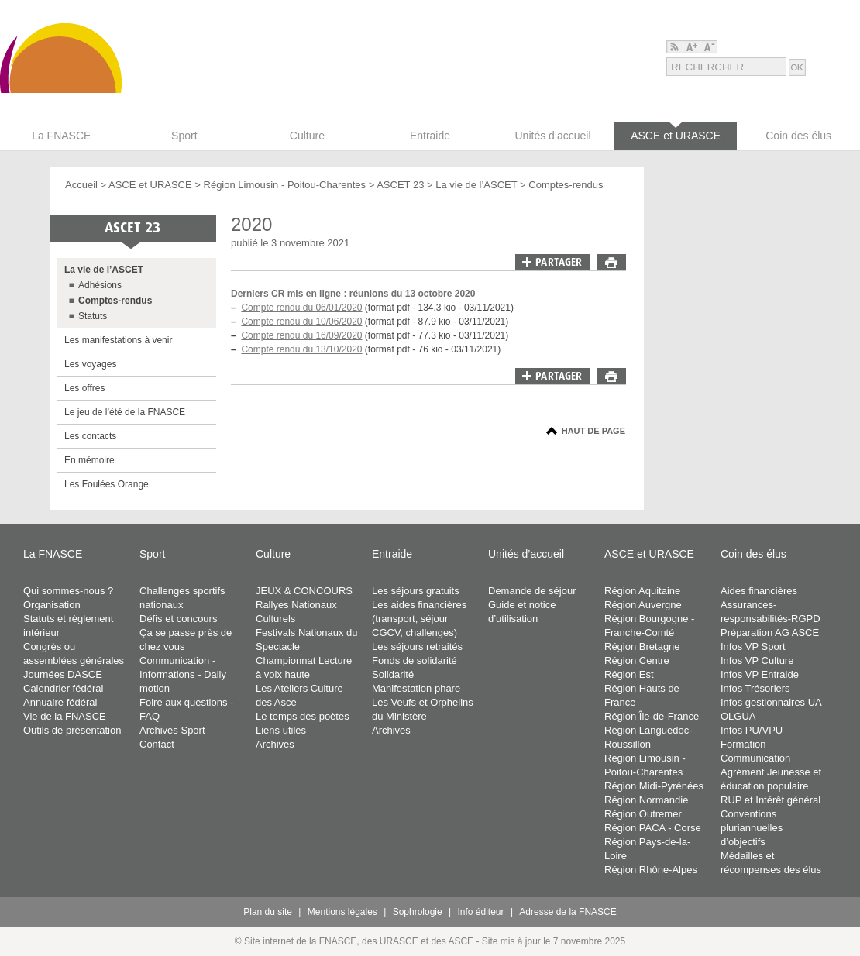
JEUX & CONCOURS (304, 591)
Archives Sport (172, 730)
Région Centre (636, 660)
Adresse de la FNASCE (567, 911)
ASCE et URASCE (150, 185)
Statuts (92, 316)
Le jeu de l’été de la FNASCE (124, 412)
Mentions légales (342, 911)
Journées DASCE (62, 674)
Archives (275, 744)
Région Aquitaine (642, 591)
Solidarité (393, 674)
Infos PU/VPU (752, 730)
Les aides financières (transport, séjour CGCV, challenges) (419, 618)
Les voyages (90, 364)
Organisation (52, 604)
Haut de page (593, 430)
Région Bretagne (642, 646)
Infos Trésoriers (755, 688)
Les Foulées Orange (106, 484)
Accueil (81, 185)
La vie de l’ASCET (476, 185)
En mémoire (89, 460)
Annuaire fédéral (60, 702)
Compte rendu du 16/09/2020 (301, 335)
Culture (273, 554)
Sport (152, 554)
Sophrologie (417, 911)
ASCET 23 (400, 185)
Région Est (629, 674)
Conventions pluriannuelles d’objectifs (752, 828)
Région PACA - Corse (652, 828)
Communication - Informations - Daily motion (182, 674)
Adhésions (100, 285)
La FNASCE (52, 554)
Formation (743, 744)
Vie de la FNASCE (64, 716)
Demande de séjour (532, 591)
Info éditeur (481, 911)
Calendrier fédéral (63, 688)
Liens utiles (281, 730)
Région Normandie (646, 800)
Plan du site (267, 911)
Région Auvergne (643, 604)
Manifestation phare (416, 688)
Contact (156, 744)
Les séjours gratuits (415, 591)
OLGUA (738, 716)
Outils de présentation (72, 730)
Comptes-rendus (565, 185)
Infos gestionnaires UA (771, 702)
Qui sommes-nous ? (68, 591)
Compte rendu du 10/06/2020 (301, 321)
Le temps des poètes (302, 716)
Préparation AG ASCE (770, 632)
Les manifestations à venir (118, 340)
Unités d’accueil (526, 554)
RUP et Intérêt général (770, 800)
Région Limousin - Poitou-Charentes (285, 185)
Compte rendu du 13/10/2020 (301, 349)
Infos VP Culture (757, 660)
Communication (755, 758)
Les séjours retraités (417, 646)
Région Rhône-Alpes (650, 869)
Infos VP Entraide (760, 674)
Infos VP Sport (753, 646)
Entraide (392, 554)
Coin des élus (753, 554)
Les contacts (90, 436)
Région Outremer (643, 814)
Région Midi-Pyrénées (653, 786)
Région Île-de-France (651, 716)
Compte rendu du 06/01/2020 (301, 307)
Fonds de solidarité (414, 660)
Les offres (84, 388)
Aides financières (759, 591)
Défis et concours (178, 618)
